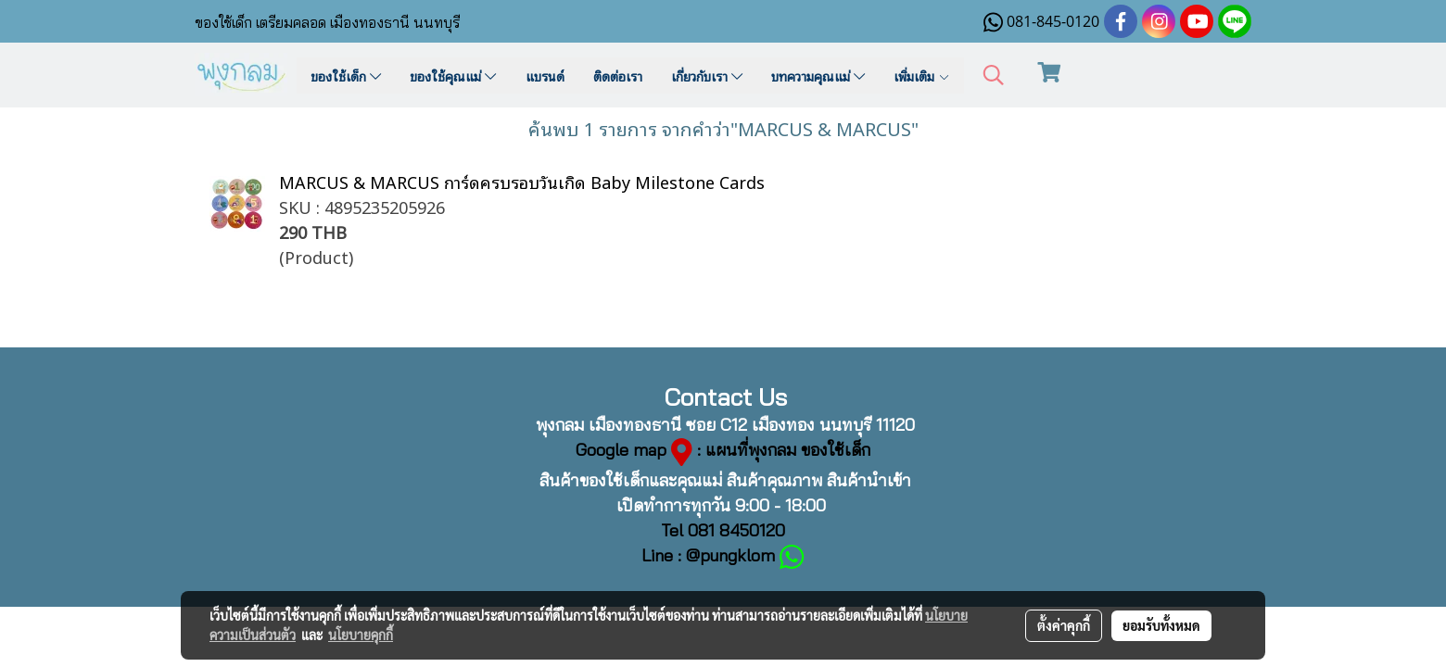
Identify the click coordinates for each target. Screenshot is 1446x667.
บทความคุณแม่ (818, 75)
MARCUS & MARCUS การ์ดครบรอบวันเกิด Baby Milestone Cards (522, 181)
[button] (993, 75)
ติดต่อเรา (617, 75)
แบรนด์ (545, 75)
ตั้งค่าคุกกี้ (1063, 625)
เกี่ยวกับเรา (706, 75)
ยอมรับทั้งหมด (1161, 625)
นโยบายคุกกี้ (360, 634)
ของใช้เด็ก (346, 75)
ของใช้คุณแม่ (453, 75)
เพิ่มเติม (922, 75)
